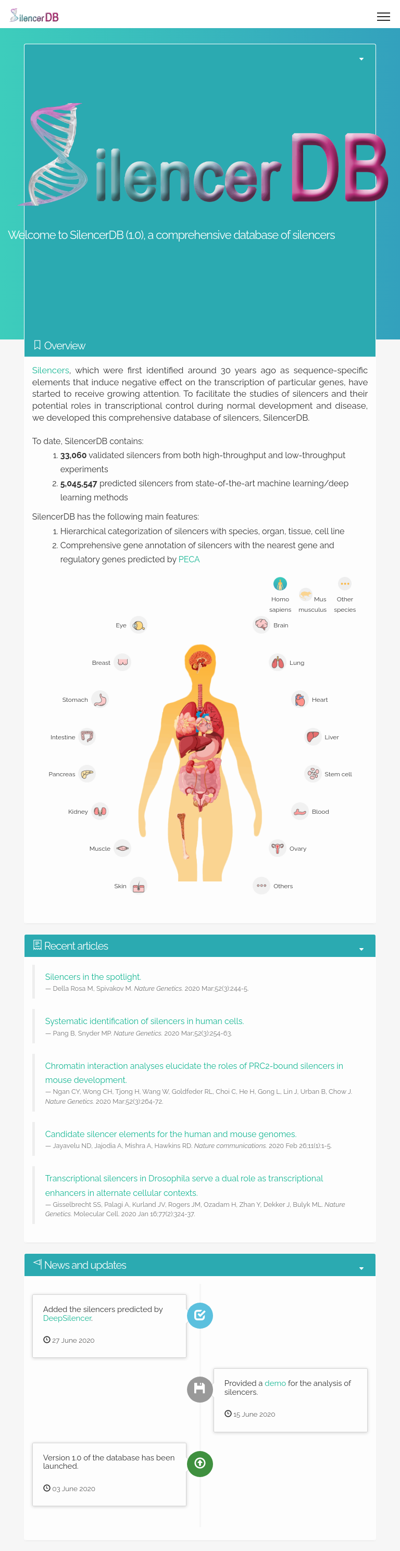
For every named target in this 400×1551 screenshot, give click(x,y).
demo (275, 1383)
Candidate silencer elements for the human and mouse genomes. (171, 1134)
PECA (189, 559)
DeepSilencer (67, 1318)
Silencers (50, 370)
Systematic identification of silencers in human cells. (144, 1021)
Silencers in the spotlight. (93, 977)
